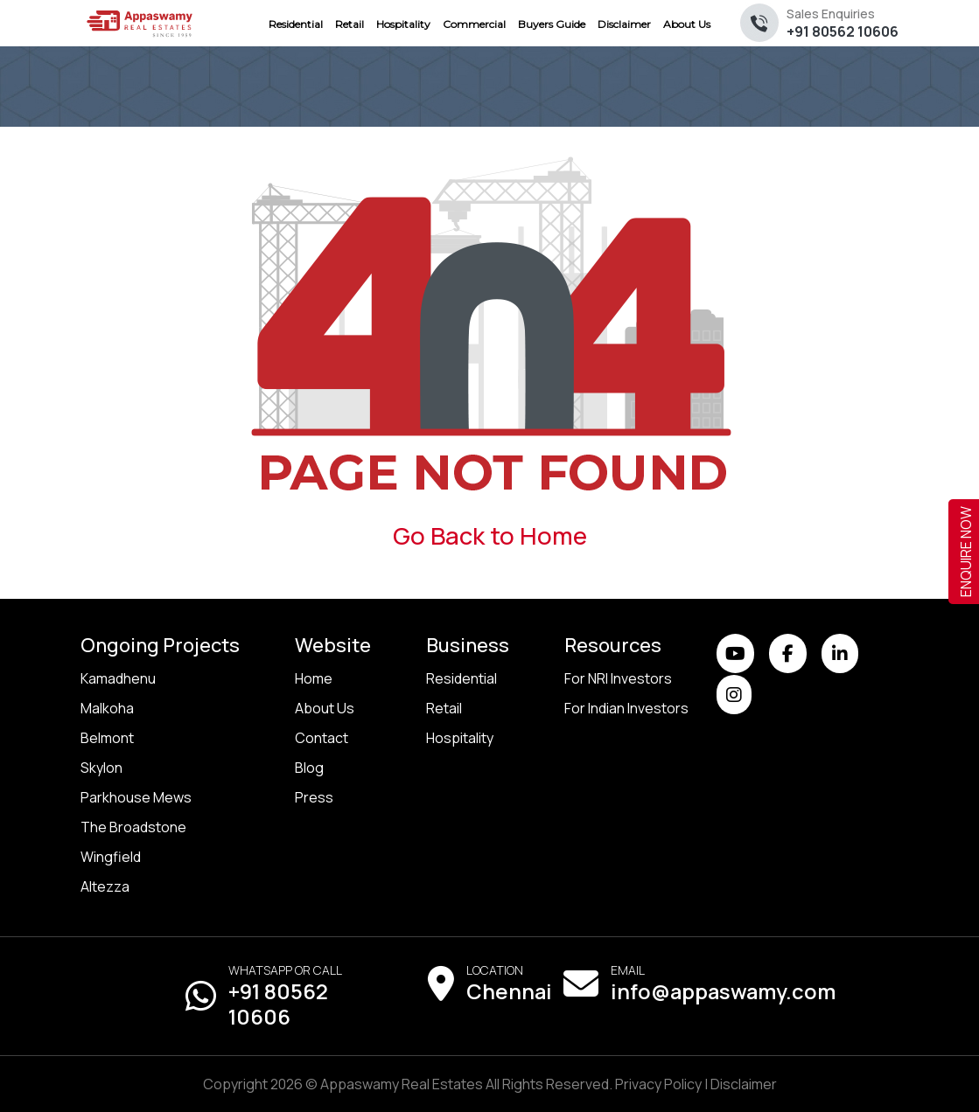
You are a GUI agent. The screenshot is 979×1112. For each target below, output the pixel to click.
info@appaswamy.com (723, 991)
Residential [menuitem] (296, 24)
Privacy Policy (658, 1084)
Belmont (107, 737)
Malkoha (107, 708)
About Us (324, 708)
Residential (461, 678)
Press (314, 797)
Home (313, 678)
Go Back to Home (490, 535)
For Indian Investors (626, 708)
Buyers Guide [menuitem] (551, 24)
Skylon (101, 767)
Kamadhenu (118, 678)
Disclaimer (743, 1084)
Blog (309, 767)
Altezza (104, 886)
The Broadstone (133, 827)
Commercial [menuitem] (474, 24)
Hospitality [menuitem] (403, 24)
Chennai (509, 991)
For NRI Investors (618, 678)
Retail (444, 708)
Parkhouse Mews (136, 797)
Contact (321, 737)
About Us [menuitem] (686, 24)
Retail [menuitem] (349, 24)
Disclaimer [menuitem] (624, 24)
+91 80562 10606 (843, 23)
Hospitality (459, 737)
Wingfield (110, 856)
